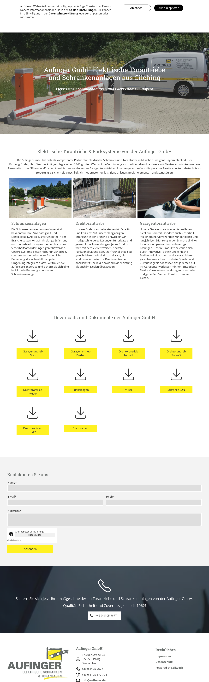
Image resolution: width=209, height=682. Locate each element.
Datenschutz (164, 662)
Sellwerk (177, 667)
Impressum (163, 656)
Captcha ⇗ (13, 540)
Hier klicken (35, 534)
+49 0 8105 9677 (92, 669)
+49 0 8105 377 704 (94, 674)
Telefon (110, 496)
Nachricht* (14, 511)
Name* (12, 482)
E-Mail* (11, 496)
